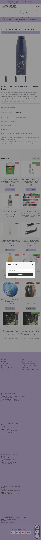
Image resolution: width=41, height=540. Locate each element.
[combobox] (20, 270)
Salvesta (20, 274)
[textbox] (20, 270)
